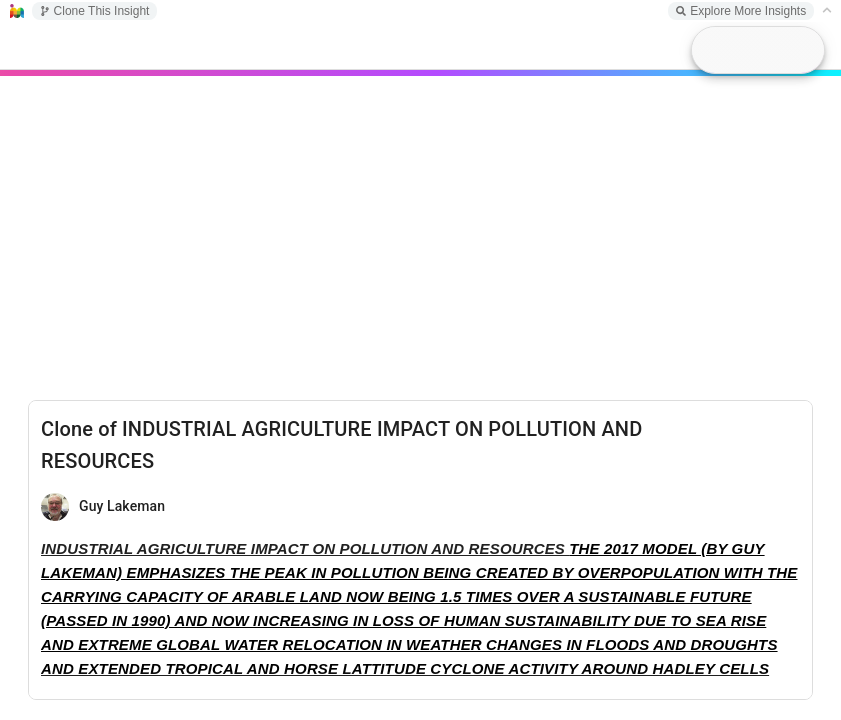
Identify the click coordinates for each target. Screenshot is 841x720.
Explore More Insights (741, 11)
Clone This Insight (95, 11)
